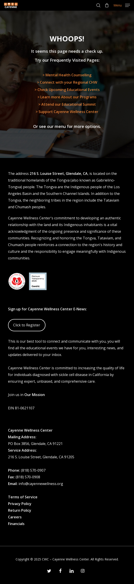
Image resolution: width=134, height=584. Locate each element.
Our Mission (34, 394)
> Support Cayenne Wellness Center (67, 111)
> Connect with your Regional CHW (67, 82)
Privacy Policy (19, 503)
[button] (121, 5)
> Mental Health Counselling (67, 75)
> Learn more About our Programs (67, 97)
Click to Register (26, 325)
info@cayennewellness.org (41, 483)
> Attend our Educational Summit (67, 104)
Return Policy (19, 510)
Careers (15, 517)
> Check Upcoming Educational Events (67, 89)
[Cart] (107, 5)
